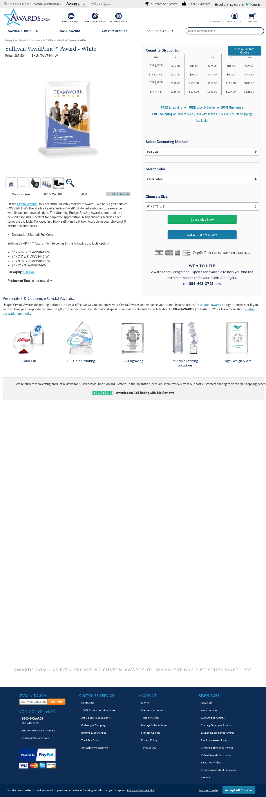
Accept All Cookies (239, 790)
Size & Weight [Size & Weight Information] (52, 194)
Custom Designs (114, 30)
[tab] (20, 194)
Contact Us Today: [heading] (37, 711)
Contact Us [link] (87, 702)
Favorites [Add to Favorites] (121, 194)
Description (21, 194)
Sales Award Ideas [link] (211, 762)
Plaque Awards (69, 30)
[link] (162, 4)
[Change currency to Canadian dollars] (220, 15)
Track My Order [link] (90, 740)
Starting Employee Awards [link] (216, 725)
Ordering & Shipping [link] (93, 725)
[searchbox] (225, 30)
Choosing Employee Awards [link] (217, 747)
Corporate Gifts (160, 30)
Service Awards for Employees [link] (218, 770)
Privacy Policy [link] (149, 740)
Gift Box (28, 272)
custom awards (210, 305)
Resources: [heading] (210, 695)
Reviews (165, 393)
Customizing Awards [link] (212, 717)
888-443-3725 (32, 721)
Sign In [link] (145, 702)
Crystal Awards (27, 204)
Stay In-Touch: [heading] (33, 695)
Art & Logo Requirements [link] (95, 717)
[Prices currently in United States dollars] (213, 15)
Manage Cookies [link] (150, 732)
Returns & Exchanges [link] (93, 732)
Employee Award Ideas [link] (214, 740)
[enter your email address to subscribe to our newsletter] (33, 702)
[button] (17, 4)
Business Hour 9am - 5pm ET (38, 730)
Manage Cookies (208, 790)
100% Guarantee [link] (98, 710)
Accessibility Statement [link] (94, 747)
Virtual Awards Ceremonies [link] (216, 755)
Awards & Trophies (23, 30)
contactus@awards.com (35, 738)
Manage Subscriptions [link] (154, 725)
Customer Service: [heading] (97, 695)
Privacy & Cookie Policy (140, 790)
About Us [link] (206, 702)
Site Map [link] (206, 777)
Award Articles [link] (209, 710)
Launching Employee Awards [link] (217, 732)
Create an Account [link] (152, 710)
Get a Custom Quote (244, 50)
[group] (216, 15)
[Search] (258, 30)
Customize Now (202, 219)
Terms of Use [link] (148, 747)
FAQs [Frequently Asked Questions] (83, 194)
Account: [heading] (148, 695)
